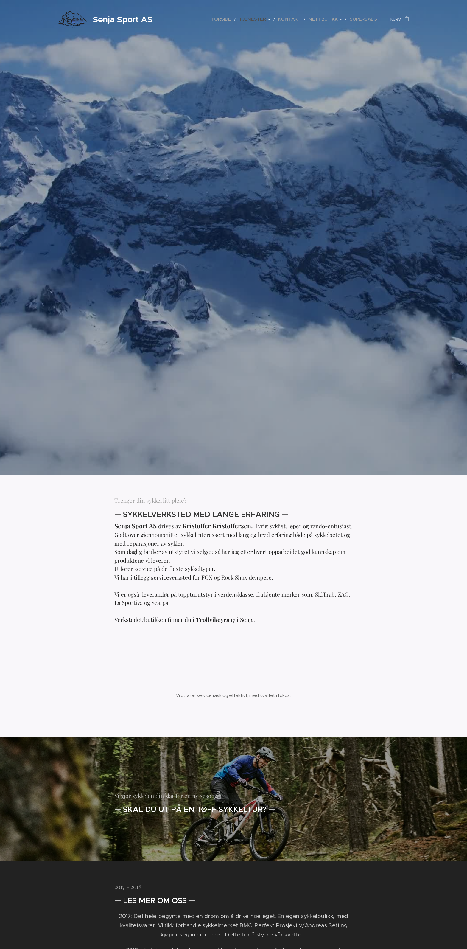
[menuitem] (241, 19)
